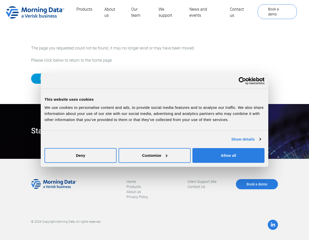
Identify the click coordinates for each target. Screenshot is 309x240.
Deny (80, 155)
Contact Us (196, 187)
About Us (133, 192)
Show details (243, 139)
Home (131, 182)
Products (133, 187)
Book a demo (273, 11)
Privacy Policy (137, 197)
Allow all (228, 155)
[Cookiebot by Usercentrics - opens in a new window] (242, 81)
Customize (154, 155)
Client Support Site (202, 182)
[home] (35, 12)
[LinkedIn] (273, 225)
